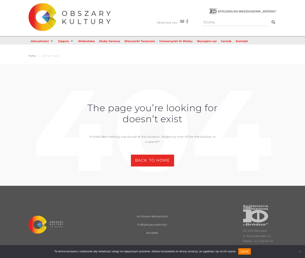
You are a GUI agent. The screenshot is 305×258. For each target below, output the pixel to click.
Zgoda (244, 251)
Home (32, 56)
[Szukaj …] (235, 22)
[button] (43, 41)
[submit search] (272, 22)
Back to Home (152, 160)
